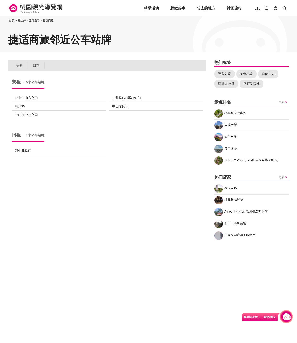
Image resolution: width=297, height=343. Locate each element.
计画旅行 (234, 8)
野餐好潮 (224, 74)
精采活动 (151, 8)
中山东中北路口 (26, 114)
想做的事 (177, 8)
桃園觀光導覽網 (35, 8)
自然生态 (268, 74)
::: (7, 20)
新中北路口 (23, 151)
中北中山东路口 (26, 98)
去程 (19, 65)
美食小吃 (246, 74)
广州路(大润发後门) (126, 98)
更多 (281, 102)
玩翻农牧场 (226, 84)
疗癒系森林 (251, 84)
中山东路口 (120, 106)
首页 (11, 20)
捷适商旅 (48, 20)
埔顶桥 (20, 106)
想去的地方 (206, 8)
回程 (36, 65)
